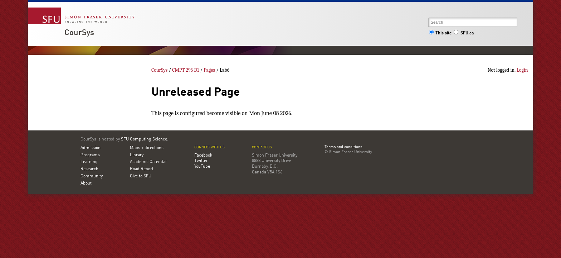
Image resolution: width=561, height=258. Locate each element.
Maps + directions (147, 148)
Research (89, 169)
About (86, 183)
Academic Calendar (148, 162)
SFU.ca (463, 33)
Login (522, 70)
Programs (90, 155)
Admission (91, 148)
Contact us (262, 147)
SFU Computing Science (144, 139)
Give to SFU (140, 176)
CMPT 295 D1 (185, 70)
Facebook (203, 155)
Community (92, 176)
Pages (209, 70)
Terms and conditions (343, 147)
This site (440, 33)
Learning (89, 162)
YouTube (202, 166)
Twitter (201, 161)
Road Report (141, 169)
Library (136, 155)
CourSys (79, 33)
